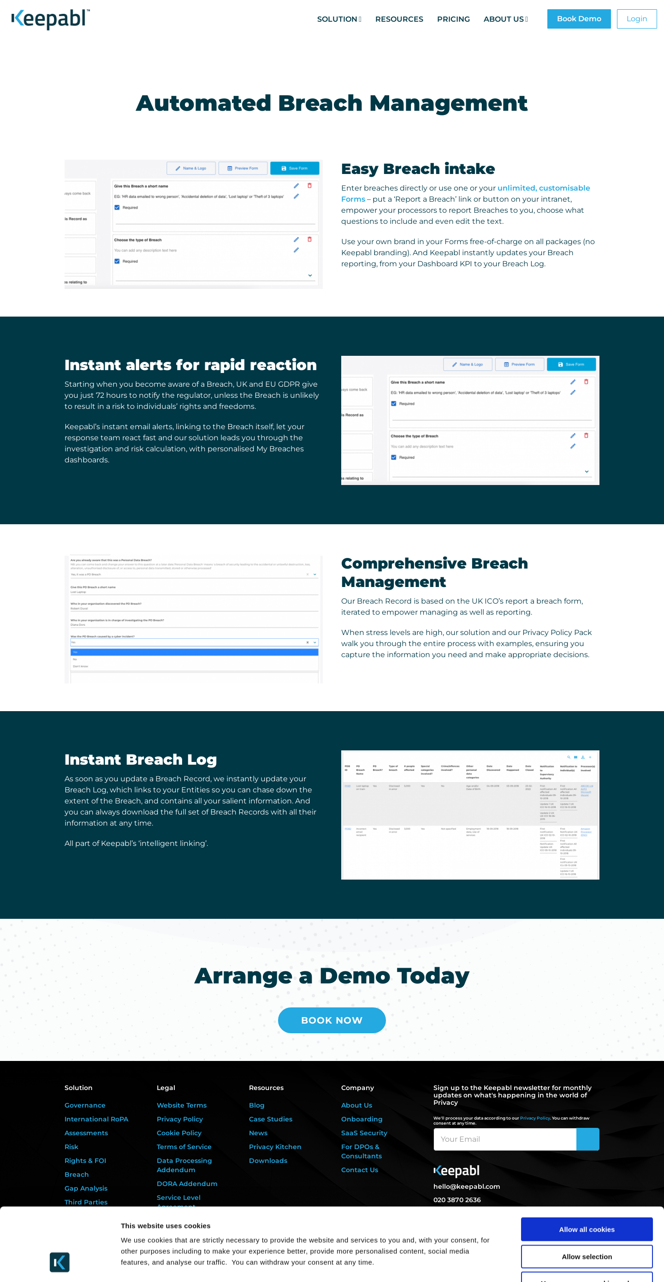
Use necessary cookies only (587, 1219)
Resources (399, 19)
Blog (257, 1105)
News (258, 1133)
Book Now (332, 1020)
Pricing (453, 19)
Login (637, 18)
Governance (85, 1105)
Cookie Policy (179, 1133)
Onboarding (362, 1119)
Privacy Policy (180, 1119)
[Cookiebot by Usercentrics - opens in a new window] (59, 1264)
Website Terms (182, 1105)
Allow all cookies (587, 1165)
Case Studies (270, 1119)
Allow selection (587, 1193)
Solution (337, 19)
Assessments (86, 1133)
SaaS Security (364, 1133)
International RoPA (96, 1119)
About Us (504, 19)
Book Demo (579, 18)
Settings (476, 1264)
